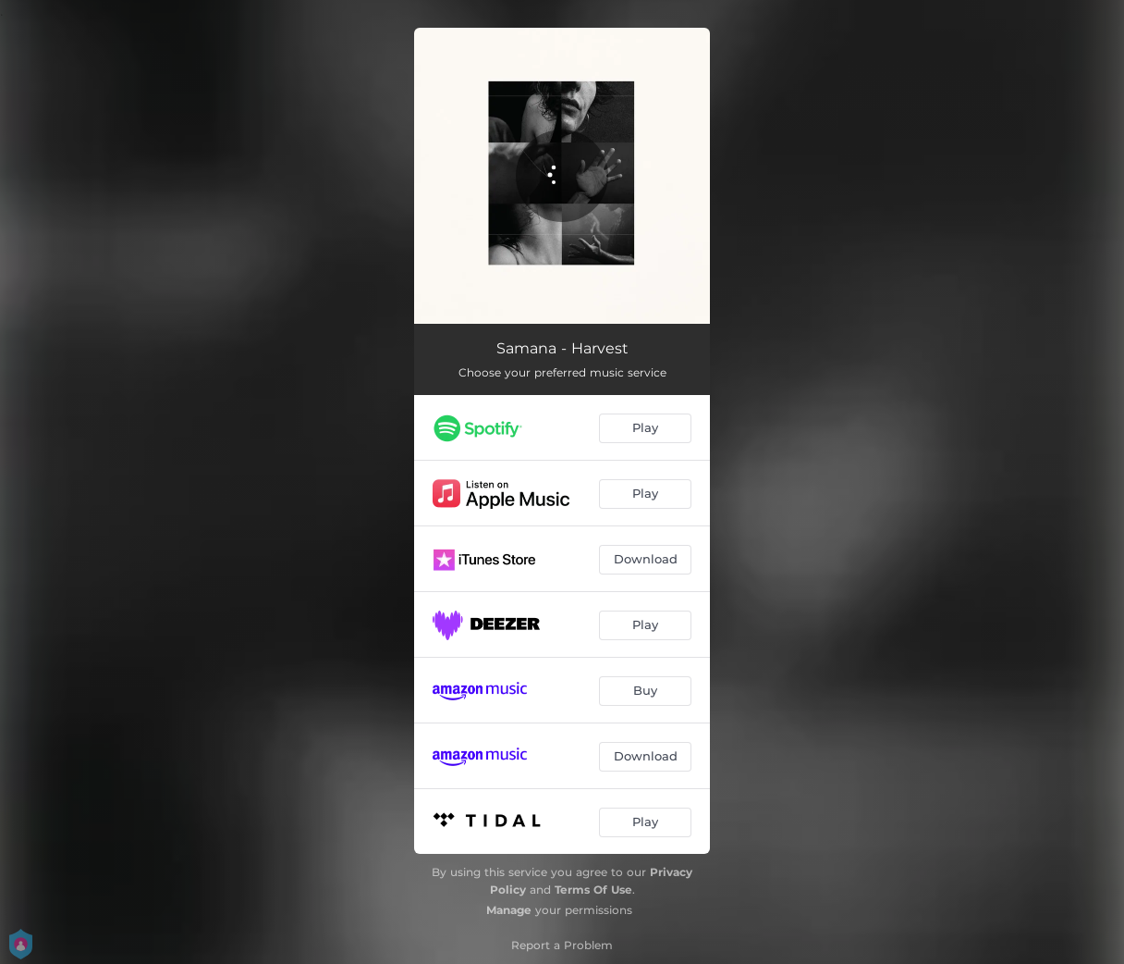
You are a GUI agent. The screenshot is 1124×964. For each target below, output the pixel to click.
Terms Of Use (593, 889)
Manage (508, 910)
